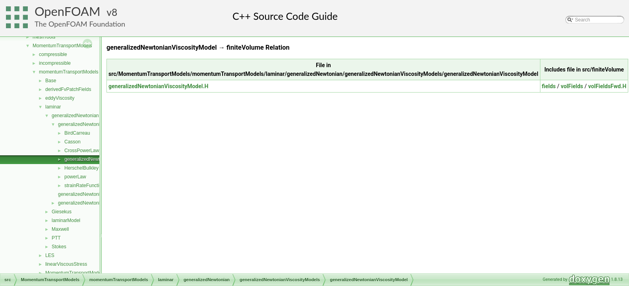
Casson (72, 142)
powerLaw (75, 177)
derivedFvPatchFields (68, 89)
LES (49, 255)
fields (549, 86)
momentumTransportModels (69, 72)
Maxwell (60, 229)
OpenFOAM (68, 11)
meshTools (44, 37)
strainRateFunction (84, 185)
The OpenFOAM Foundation (80, 23)
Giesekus (62, 211)
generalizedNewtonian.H (84, 203)
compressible (53, 54)
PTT (56, 238)
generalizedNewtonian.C (84, 194)
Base (50, 80)
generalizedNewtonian (75, 115)
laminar (53, 107)
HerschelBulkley (81, 168)
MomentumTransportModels (62, 45)
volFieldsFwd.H (607, 86)
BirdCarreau (77, 133)
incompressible (55, 63)
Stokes (59, 246)
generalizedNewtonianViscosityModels (98, 124)
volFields (572, 86)
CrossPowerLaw (81, 150)
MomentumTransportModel (74, 273)
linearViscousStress (66, 264)
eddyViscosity (59, 98)
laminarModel (66, 220)
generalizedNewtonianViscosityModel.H (158, 86)
